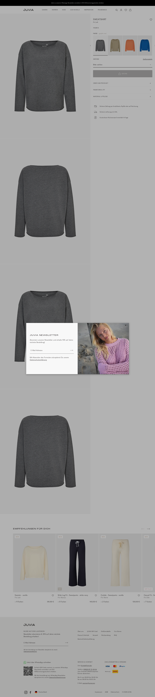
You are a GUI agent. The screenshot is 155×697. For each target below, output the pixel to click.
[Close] (125, 325)
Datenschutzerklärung (38, 360)
